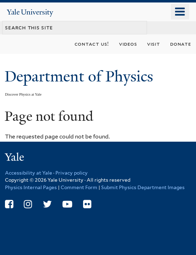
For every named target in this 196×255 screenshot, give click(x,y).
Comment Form (79, 187)
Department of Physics (81, 76)
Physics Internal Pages (31, 187)
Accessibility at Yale (28, 173)
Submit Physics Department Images (143, 187)
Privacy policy (71, 173)
